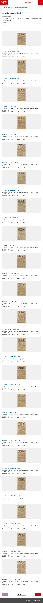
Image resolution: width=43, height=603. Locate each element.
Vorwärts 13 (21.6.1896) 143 (11, 551)
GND (39, 26)
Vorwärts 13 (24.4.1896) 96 (10, 329)
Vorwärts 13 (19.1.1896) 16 (10, 79)
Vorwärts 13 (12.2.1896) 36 (10, 134)
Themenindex (6, 8)
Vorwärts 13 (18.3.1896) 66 (10, 190)
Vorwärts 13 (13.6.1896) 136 (11, 468)
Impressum (29, 600)
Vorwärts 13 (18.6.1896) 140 (11, 496)
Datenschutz (36, 600)
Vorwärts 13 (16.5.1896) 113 (11, 357)
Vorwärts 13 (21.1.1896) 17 (10, 107)
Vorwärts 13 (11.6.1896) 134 (11, 440)
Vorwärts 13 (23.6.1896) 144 (11, 579)
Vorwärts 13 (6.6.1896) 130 (10, 412)
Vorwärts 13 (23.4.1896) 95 (10, 301)
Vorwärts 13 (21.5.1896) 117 (11, 385)
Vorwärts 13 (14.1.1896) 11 (10, 51)
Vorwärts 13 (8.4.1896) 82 (10, 218)
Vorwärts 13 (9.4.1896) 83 (10, 246)
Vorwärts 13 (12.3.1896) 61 (10, 162)
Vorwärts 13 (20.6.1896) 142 (11, 524)
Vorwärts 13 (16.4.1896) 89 (10, 273)
